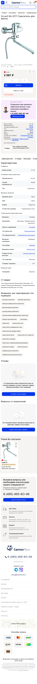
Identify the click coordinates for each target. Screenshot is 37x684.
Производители (7, 589)
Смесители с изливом (8, 339)
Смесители (5, 323)
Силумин (30, 137)
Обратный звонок (17, 116)
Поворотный (31, 249)
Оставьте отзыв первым (18, 394)
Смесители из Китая (8, 335)
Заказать (13, 85)
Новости (4, 611)
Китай (31, 127)
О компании (5, 580)
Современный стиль (26, 135)
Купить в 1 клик (18, 91)
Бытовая (32, 227)
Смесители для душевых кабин (11, 331)
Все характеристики (10, 142)
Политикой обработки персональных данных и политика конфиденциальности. (18, 666)
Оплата (3, 598)
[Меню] (2, 2)
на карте (23, 624)
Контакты (4, 616)
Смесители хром (22, 347)
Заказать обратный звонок (18, 499)
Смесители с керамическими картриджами (15, 343)
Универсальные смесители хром (12, 354)
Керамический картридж (26, 235)
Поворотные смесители (9, 319)
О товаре (18, 159)
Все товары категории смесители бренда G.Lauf (21, 147)
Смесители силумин (8, 347)
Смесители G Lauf (17, 323)
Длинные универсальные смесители (13, 303)
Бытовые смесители (8, 299)
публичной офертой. (23, 670)
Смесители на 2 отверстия (25, 335)
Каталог (4, 584)
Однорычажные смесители (10, 311)
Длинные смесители (24, 299)
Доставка (4, 593)
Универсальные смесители (10, 351)
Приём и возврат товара (10, 607)
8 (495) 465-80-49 (19, 113)
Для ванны (15, 139)
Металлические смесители (10, 307)
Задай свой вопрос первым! (18, 429)
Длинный (32, 245)
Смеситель (29, 129)
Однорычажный (29, 231)
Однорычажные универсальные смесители (15, 315)
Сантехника (23, 319)
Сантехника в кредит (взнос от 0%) (14, 602)
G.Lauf (31, 125)
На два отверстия (29, 253)
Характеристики (7, 159)
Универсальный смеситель (20, 139)
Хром (31, 132)
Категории (27, 159)
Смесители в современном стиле (12, 327)
